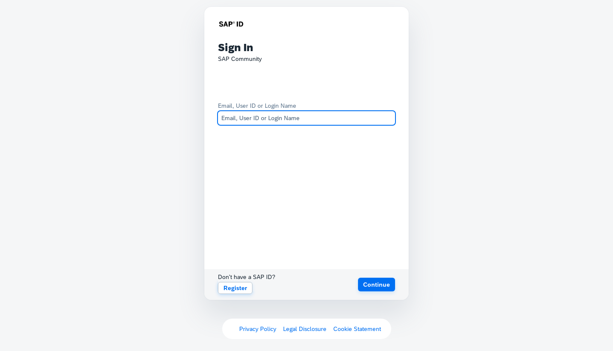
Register (235, 288)
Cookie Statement (357, 328)
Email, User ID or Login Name (257, 105)
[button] (376, 284)
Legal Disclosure (305, 328)
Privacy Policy (257, 328)
